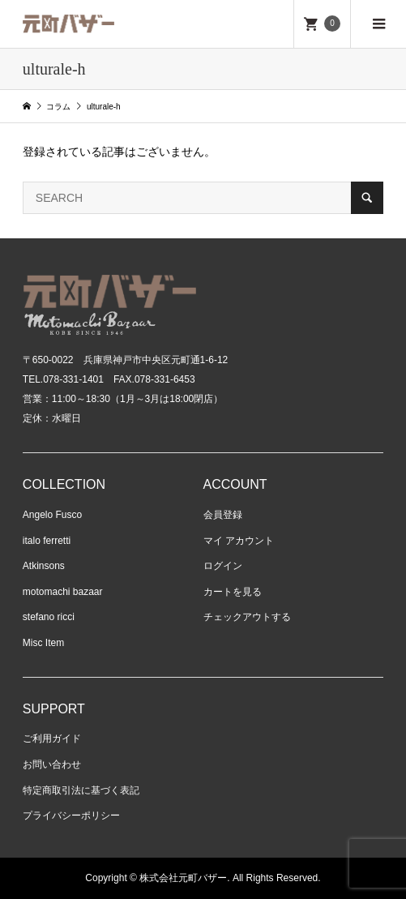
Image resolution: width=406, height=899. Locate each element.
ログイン (222, 566)
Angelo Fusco (52, 514)
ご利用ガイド (52, 738)
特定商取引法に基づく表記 (81, 790)
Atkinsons (44, 566)
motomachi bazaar (63, 591)
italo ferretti (47, 540)
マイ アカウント (238, 540)
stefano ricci (49, 617)
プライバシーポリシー (71, 815)
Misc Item (43, 643)
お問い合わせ (52, 764)
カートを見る (232, 591)
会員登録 (222, 514)
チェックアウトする (247, 617)
